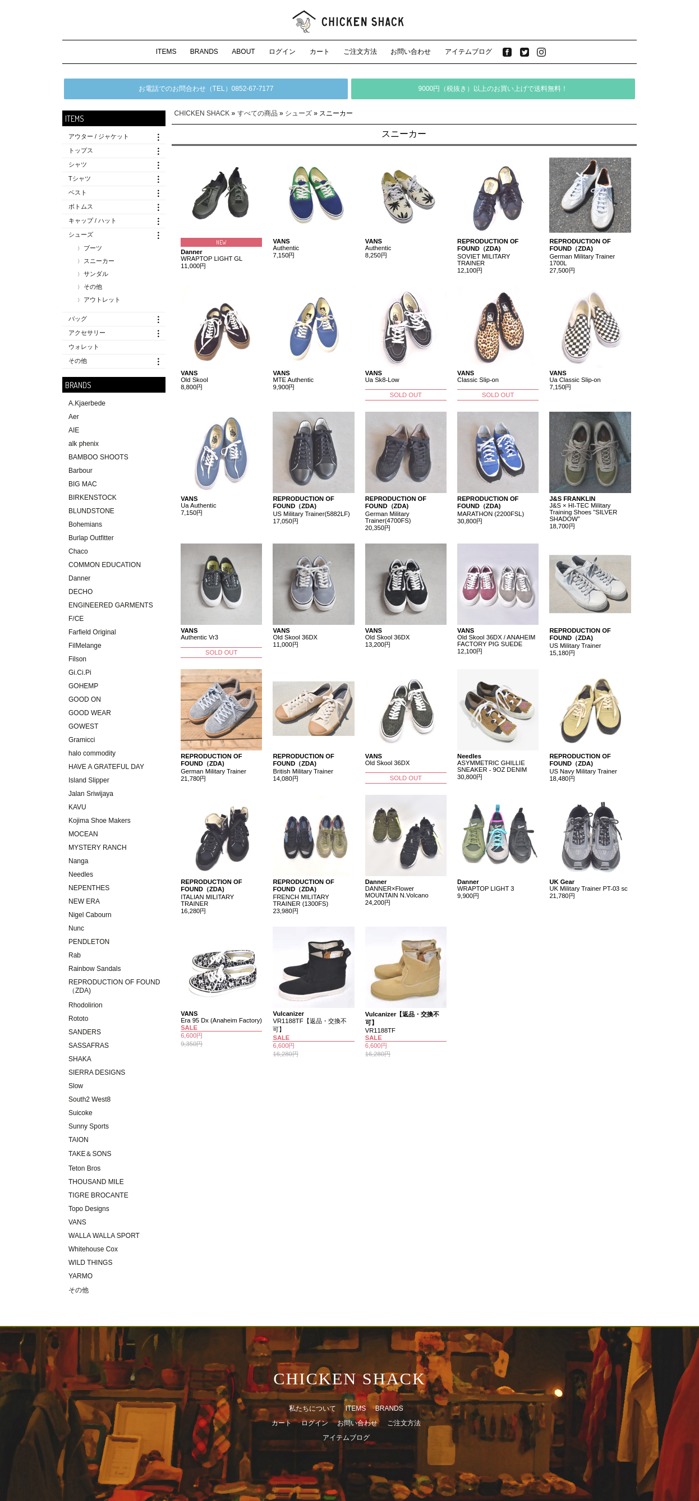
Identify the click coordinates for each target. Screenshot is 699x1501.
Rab (74, 955)
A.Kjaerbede (86, 403)
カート (320, 52)
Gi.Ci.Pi (79, 672)
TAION (78, 1140)
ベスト (77, 192)
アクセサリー (86, 332)
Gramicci (81, 740)
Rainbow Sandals (94, 969)
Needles (80, 874)
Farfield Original (92, 632)
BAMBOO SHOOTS (98, 457)
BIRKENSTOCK (92, 497)
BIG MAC (82, 484)
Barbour (80, 471)
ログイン (282, 52)
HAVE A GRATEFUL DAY (106, 767)
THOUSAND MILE (96, 1182)
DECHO (80, 592)
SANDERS (84, 1032)
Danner (79, 578)
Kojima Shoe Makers (99, 821)
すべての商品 (257, 113)
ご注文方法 (360, 52)
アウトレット (102, 299)
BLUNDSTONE (91, 511)
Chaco (78, 551)
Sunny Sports (88, 1126)
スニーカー (99, 260)
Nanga (78, 861)
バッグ (77, 318)
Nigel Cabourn (90, 915)
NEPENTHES (88, 888)
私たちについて (312, 1408)
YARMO (80, 1276)
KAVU (77, 807)
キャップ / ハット (92, 220)
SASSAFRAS (88, 1045)
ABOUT (243, 52)
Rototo (78, 1019)
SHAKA (79, 1059)
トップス (80, 150)
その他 (93, 286)
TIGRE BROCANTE (98, 1195)
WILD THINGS (90, 1263)
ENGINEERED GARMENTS (110, 605)
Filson (77, 659)
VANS (77, 1222)
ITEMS (166, 52)
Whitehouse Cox (93, 1249)
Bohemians (85, 524)
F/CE (76, 619)
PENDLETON (88, 942)
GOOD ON (84, 699)
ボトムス (80, 206)
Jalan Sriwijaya (90, 794)
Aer (73, 417)
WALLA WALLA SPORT (104, 1236)
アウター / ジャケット (98, 136)
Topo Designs (88, 1209)
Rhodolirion (85, 1005)
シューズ (80, 234)
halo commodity (92, 753)
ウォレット (83, 346)
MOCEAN (83, 834)
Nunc (76, 928)
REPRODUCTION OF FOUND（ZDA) (114, 986)
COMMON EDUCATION (104, 565)
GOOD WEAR (89, 713)
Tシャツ (79, 178)
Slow (75, 1086)
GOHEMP (83, 686)
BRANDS (204, 52)
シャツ (77, 164)
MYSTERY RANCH (97, 847)
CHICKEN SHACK (202, 113)
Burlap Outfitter (91, 538)
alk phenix (83, 444)
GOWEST (83, 726)
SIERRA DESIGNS (96, 1072)
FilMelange (85, 646)
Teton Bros (84, 1168)
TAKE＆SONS (89, 1154)
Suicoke (80, 1113)
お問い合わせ (410, 52)
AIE (73, 430)
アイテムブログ (468, 52)
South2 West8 (89, 1099)
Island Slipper (88, 780)
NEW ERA (84, 901)
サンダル (96, 273)
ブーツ (93, 248)
